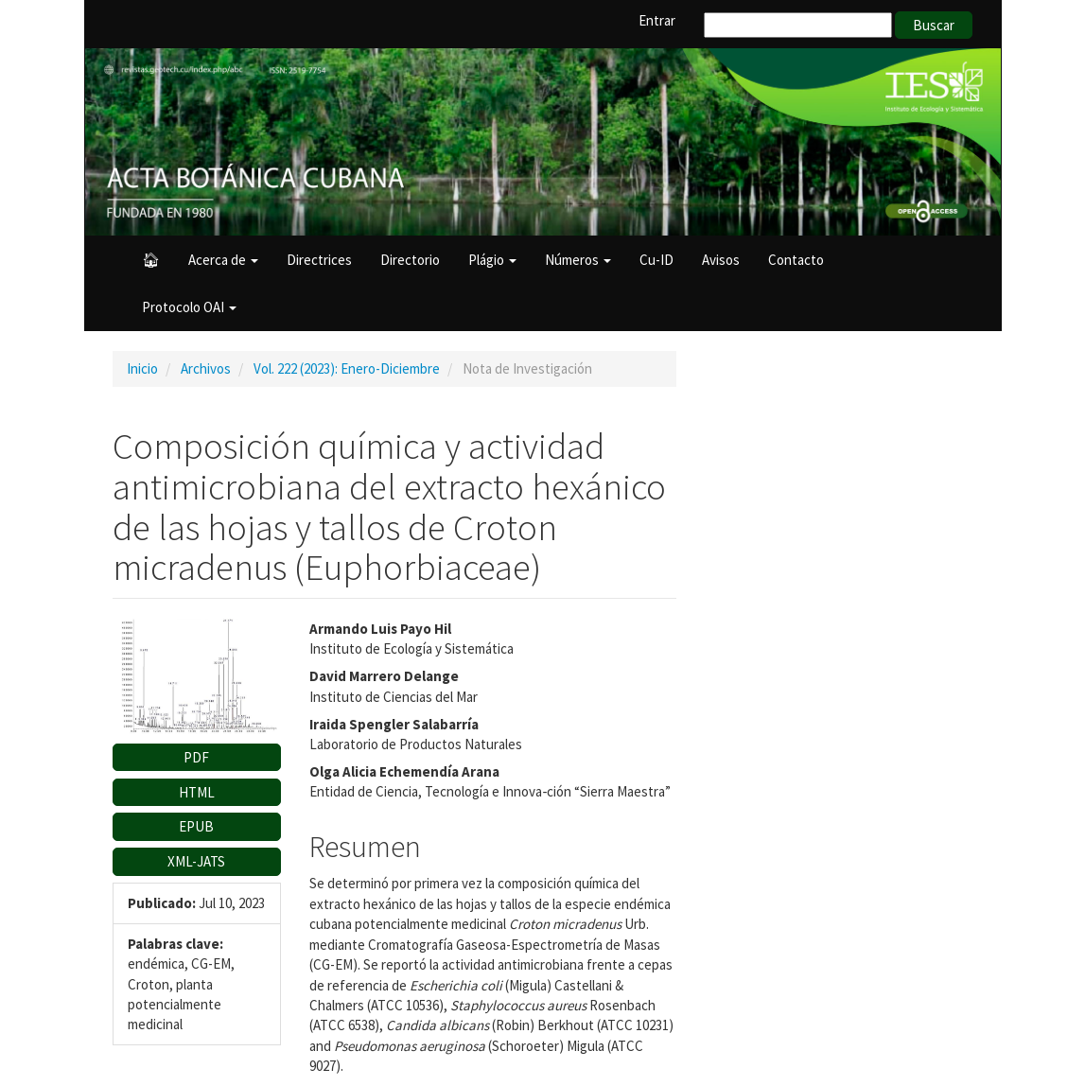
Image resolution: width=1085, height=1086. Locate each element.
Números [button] (578, 260)
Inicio (142, 368)
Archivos (206, 368)
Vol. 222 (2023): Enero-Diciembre (347, 368)
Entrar (657, 20)
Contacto (796, 260)
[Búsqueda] (798, 25)
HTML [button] (197, 792)
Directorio (410, 260)
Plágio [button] (492, 260)
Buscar (933, 25)
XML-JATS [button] (196, 861)
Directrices (319, 260)
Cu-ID (656, 260)
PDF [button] (196, 757)
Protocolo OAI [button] (189, 307)
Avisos (721, 260)
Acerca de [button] (223, 260)
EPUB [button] (196, 826)
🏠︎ (151, 260)
